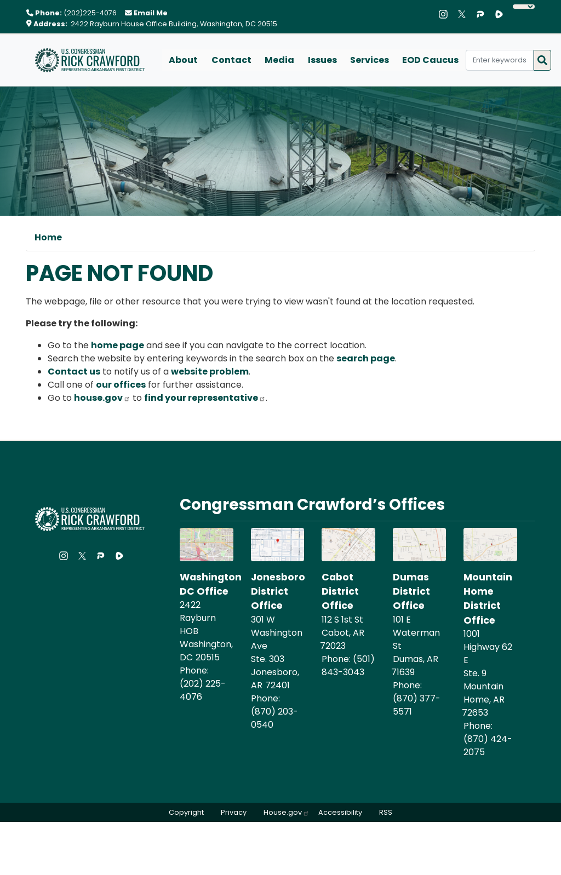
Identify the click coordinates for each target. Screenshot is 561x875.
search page (365, 358)
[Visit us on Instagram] (446, 14)
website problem (210, 371)
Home (48, 237)
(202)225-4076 (90, 13)
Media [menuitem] (279, 60)
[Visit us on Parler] (483, 14)
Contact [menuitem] (231, 60)
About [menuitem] (183, 60)
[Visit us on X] (464, 14)
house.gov (102, 398)
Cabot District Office (340, 592)
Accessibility (341, 812)
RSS (386, 812)
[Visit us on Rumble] (502, 14)
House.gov (287, 812)
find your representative (205, 398)
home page (117, 345)
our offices (121, 384)
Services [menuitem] (368, 60)
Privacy (233, 812)
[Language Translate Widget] (524, 6)
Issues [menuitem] (321, 60)
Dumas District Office (411, 592)
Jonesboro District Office (278, 592)
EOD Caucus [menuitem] (429, 60)
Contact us (74, 371)
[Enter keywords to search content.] (498, 60)
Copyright (185, 812)
